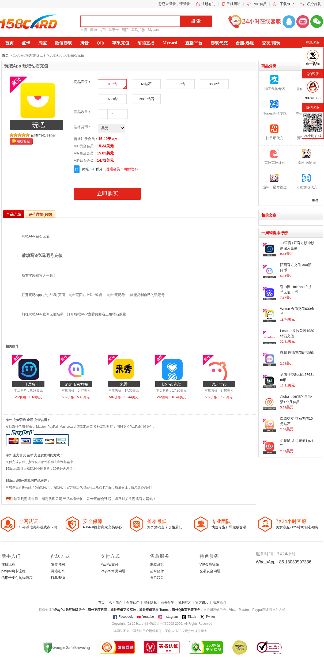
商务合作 (167, 602)
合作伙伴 (132, 602)
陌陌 (125, 30)
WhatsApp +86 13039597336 (283, 562)
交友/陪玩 (271, 43)
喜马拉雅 (138, 30)
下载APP (287, 4)
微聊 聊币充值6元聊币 (297, 353)
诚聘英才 (184, 602)
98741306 (313, 98)
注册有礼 (208, 4)
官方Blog (201, 602)
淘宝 (42, 43)
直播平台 (193, 43)
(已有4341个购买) (43, 135)
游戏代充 (219, 43)
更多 (315, 200)
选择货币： (82, 127)
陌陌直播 (146, 43)
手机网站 (233, 4)
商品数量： (82, 112)
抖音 (83, 30)
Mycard (153, 30)
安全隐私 (150, 602)
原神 (93, 30)
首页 (9, 43)
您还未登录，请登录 (174, 4)
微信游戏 (63, 43)
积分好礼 (314, 4)
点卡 (26, 43)
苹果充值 (120, 43)
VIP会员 (260, 4)
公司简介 (115, 602)
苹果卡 (113, 30)
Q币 (103, 30)
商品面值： (82, 82)
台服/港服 (245, 43)
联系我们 (219, 602)
